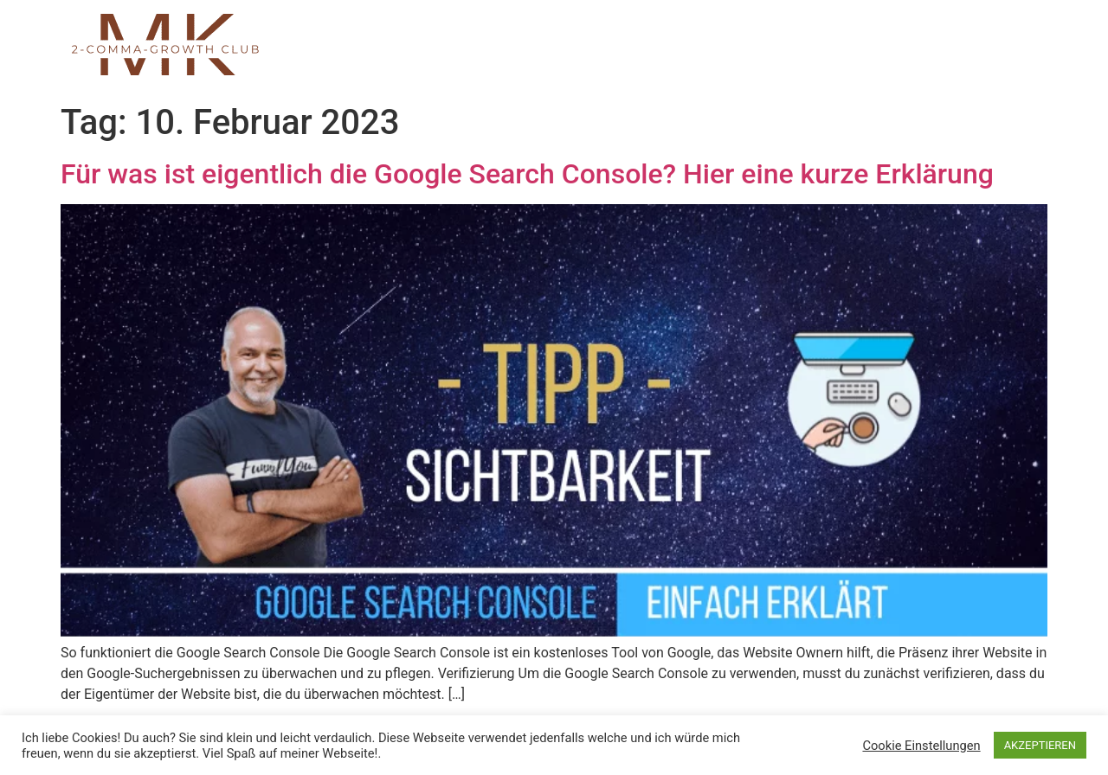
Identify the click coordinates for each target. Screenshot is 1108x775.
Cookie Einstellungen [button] (921, 745)
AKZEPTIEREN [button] (1040, 745)
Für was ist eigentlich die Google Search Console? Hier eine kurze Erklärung (527, 173)
